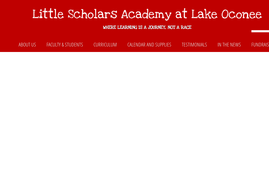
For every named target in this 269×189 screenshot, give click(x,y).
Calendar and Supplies (149, 44)
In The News (229, 44)
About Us (27, 44)
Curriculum (105, 44)
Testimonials (194, 44)
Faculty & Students (64, 44)
